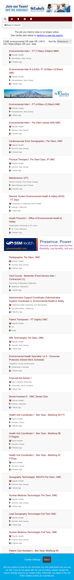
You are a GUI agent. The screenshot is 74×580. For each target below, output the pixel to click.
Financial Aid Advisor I (20, 378)
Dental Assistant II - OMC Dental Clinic (28, 396)
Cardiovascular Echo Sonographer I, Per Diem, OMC (36, 141)
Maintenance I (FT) (18, 178)
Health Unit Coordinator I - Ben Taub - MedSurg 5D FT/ (37, 415)
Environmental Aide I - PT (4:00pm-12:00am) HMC (34, 104)
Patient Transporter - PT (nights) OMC (28, 319)
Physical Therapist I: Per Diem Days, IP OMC (32, 159)
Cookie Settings (32, 559)
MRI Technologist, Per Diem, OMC (26, 338)
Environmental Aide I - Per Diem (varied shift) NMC (35, 122)
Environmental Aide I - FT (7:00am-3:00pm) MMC (34, 51)
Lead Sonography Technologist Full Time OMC (32, 514)
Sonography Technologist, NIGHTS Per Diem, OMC (35, 477)
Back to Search (12, 25)
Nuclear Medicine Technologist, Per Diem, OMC (33, 495)
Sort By (52, 41)
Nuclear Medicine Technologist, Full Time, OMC (33, 532)
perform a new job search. (50, 35)
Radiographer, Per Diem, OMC (24, 257)
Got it (47, 559)
